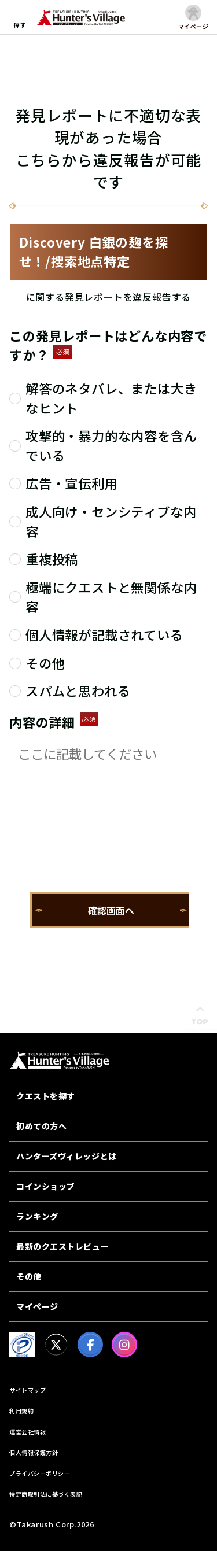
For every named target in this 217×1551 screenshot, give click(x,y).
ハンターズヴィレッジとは (66, 1156)
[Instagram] (124, 1344)
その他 (29, 1276)
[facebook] (90, 1344)
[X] (56, 1344)
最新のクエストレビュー (62, 1246)
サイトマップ (27, 1390)
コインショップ (45, 1186)
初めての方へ (41, 1126)
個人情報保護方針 (33, 1452)
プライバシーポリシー (39, 1473)
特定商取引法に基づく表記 (45, 1494)
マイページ (37, 1306)
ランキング (37, 1216)
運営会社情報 (27, 1431)
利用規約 (21, 1410)
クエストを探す (45, 1096)
